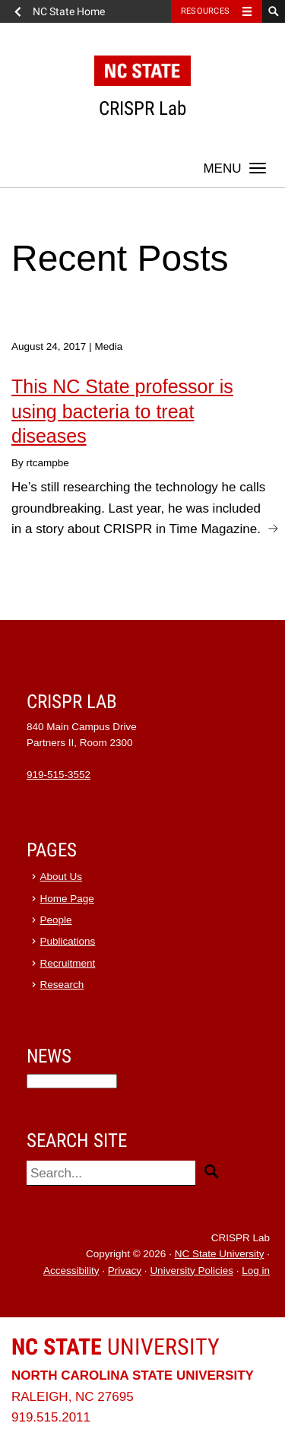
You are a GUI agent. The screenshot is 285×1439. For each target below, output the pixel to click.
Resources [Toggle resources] (205, 11)
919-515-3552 (58, 774)
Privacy (124, 1270)
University (115, 1346)
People (56, 920)
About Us (61, 876)
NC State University (219, 1254)
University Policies (191, 1270)
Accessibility (71, 1270)
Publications (68, 941)
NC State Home (69, 11)
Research (62, 984)
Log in (256, 1270)
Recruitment (68, 963)
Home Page (67, 898)
